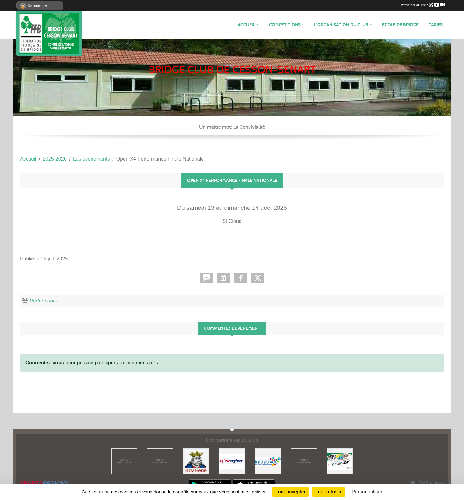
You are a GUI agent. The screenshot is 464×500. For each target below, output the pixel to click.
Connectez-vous (44, 362)
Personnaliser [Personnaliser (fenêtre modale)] (367, 491)
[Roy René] (196, 461)
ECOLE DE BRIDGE (400, 25)
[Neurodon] (340, 461)
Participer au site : (423, 5)
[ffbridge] (160, 461)
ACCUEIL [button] (246, 25)
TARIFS (436, 25)
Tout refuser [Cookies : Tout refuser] (328, 491)
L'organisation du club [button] (341, 25)
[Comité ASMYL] (124, 461)
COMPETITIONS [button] (285, 25)
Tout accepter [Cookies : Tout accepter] (291, 491)
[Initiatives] (268, 461)
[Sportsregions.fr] (232, 461)
